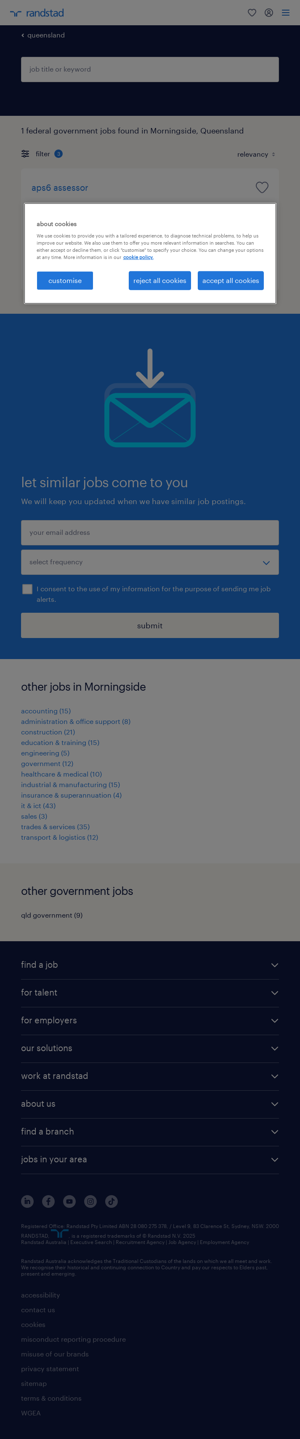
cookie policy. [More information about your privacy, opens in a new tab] (138, 257)
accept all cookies (230, 280)
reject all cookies (159, 280)
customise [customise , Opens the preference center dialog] (65, 280)
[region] (150, 253)
